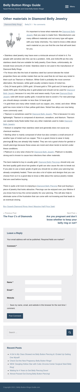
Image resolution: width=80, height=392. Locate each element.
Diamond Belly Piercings (49, 162)
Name (10, 282)
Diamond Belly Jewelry (42, 114)
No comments (39, 24)
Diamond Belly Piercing (47, 186)
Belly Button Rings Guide (23, 5)
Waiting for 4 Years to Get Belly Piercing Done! (29, 370)
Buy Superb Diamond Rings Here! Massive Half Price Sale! (29, 206)
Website (10, 298)
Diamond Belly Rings (13, 24)
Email (10, 290)
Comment (12, 246)
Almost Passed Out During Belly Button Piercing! (30, 374)
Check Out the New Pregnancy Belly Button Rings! (31, 361)
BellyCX (28, 24)
